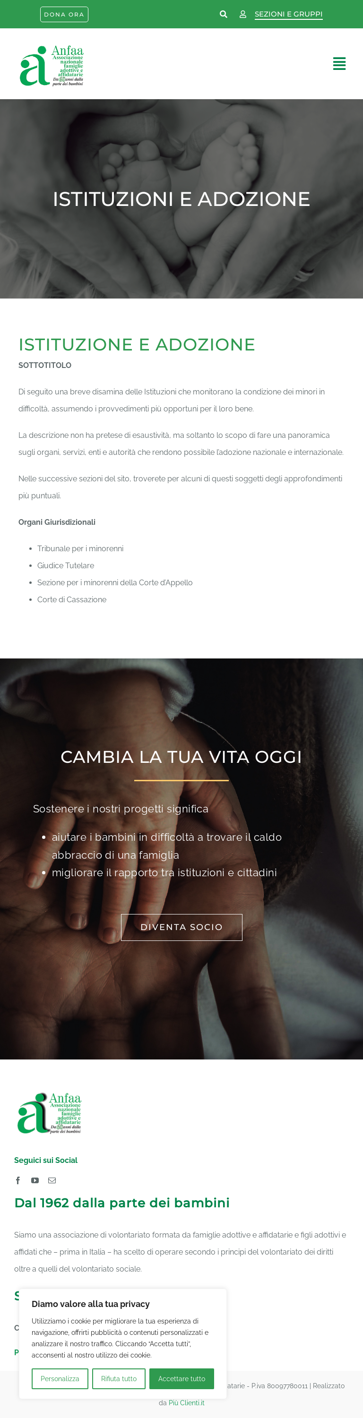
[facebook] (18, 1180)
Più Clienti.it (187, 1403)
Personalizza (60, 1379)
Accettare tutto (181, 1379)
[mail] (52, 1180)
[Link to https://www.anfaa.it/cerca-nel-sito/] (224, 14)
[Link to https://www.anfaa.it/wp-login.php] (243, 14)
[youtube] (35, 1180)
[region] (123, 1344)
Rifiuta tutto (119, 1379)
